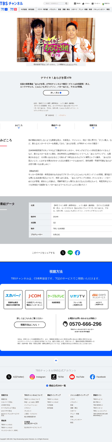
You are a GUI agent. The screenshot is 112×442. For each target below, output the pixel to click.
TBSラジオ (96, 408)
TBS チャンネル (11, 3)
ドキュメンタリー (99, 9)
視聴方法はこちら (29, 325)
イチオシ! (27, 408)
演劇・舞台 (66, 9)
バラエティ (53, 9)
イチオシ (87, 3)
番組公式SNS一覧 (57, 386)
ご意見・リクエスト (30, 414)
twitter (63, 252)
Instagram (41, 377)
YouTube (80, 377)
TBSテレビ (96, 399)
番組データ (56, 125)
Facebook (101, 377)
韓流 (108, 9)
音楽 (59, 9)
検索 (66, 3)
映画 (90, 9)
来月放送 (31, 9)
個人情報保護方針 (30, 417)
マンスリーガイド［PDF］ (10, 430)
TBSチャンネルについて (32, 399)
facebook (77, 252)
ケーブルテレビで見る (8, 408)
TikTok (61, 377)
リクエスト (69, 64)
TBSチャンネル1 (4, 9)
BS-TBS (96, 402)
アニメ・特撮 (83, 9)
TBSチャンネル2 (13, 9)
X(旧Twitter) (18, 377)
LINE (70, 252)
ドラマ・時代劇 (43, 9)
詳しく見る (55, 93)
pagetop (56, 360)
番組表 (78, 3)
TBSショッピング (99, 411)
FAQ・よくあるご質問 (31, 402)
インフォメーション (30, 405)
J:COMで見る (5, 405)
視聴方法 (107, 3)
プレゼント (97, 3)
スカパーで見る (6, 402)
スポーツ (74, 9)
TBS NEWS (97, 405)
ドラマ (72, 399)
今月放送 (24, 9)
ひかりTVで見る (6, 411)
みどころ (19, 125)
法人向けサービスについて (33, 427)
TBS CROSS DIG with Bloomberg (100, 414)
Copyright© (3, 439)
